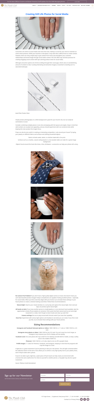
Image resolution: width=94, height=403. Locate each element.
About (34, 5)
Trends (59, 5)
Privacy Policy (75, 399)
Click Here (77, 1)
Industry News (76, 5)
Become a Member (85, 5)
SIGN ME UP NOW (65, 384)
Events (63, 5)
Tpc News (69, 5)
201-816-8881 (75, 396)
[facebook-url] (81, 399)
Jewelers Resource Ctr (44, 5)
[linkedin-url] (88, 399)
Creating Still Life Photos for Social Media (47, 14)
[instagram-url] (84, 399)
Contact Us (67, 399)
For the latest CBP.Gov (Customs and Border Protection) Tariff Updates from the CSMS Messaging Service (36, 1)
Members (54, 5)
